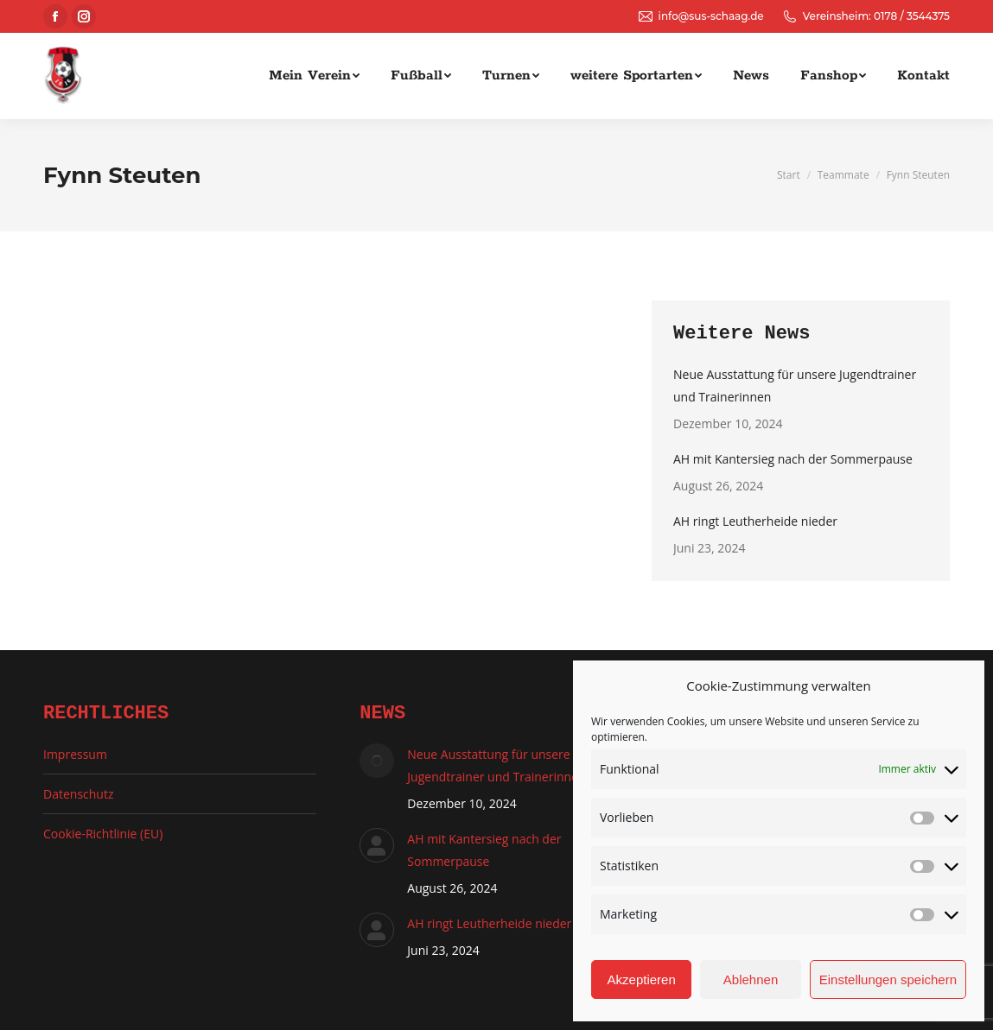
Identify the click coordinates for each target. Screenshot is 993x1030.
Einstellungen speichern (888, 979)
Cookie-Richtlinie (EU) (102, 833)
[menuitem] (314, 76)
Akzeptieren (642, 979)
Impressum (75, 754)
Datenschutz (78, 794)
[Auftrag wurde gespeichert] (377, 760)
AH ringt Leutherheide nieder (755, 521)
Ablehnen (750, 979)
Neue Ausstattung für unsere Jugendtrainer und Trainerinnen (794, 385)
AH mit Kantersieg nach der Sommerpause (793, 459)
